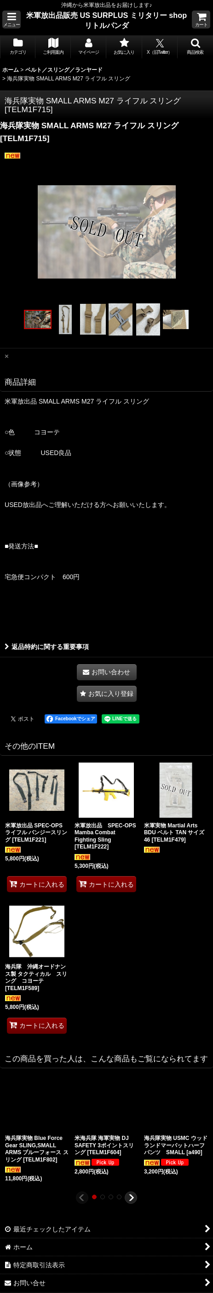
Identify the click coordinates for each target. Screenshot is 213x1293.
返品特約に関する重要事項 (47, 646)
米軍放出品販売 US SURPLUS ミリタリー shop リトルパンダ (106, 20)
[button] (11, 19)
